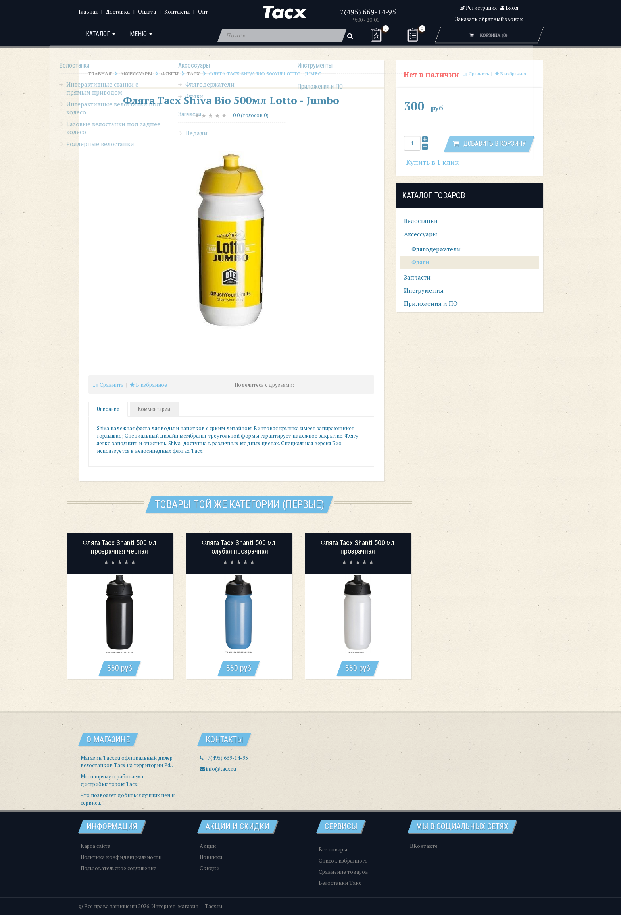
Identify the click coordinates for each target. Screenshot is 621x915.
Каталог (101, 35)
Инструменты (424, 290)
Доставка (118, 11)
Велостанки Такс (340, 882)
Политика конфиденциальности (121, 857)
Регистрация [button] (478, 7)
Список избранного (343, 860)
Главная (88, 11)
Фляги (170, 74)
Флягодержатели (435, 249)
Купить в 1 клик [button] (432, 162)
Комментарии (154, 409)
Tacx (193, 74)
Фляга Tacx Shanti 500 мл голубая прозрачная (238, 547)
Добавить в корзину (489, 143)
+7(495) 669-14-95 (366, 11)
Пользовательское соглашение (118, 868)
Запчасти (417, 277)
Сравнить (108, 384)
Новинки (211, 857)
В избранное (148, 384)
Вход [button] (509, 7)
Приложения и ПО (431, 303)
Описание (108, 409)
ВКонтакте (424, 845)
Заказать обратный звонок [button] (489, 19)
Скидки (209, 868)
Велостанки (421, 221)
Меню (143, 35)
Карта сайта (95, 845)
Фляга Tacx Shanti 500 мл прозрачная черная (119, 547)
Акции (208, 845)
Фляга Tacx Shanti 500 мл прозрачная (357, 547)
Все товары (333, 849)
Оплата (147, 11)
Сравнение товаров (343, 871)
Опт (203, 11)
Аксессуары (136, 74)
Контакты (177, 11)
